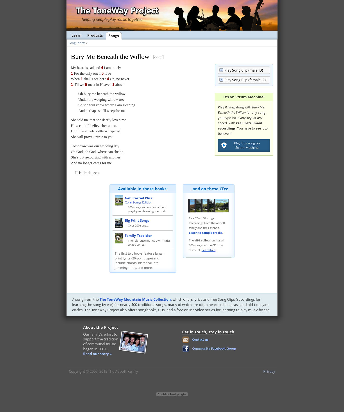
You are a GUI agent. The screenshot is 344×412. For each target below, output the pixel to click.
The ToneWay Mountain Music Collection (135, 299)
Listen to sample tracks (205, 233)
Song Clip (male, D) (243, 70)
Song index (76, 43)
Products (95, 35)
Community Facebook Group (214, 348)
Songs (114, 35)
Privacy (269, 371)
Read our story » (97, 353)
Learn (77, 35)
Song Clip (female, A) (245, 79)
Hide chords (87, 172)
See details (208, 250)
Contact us (200, 339)
